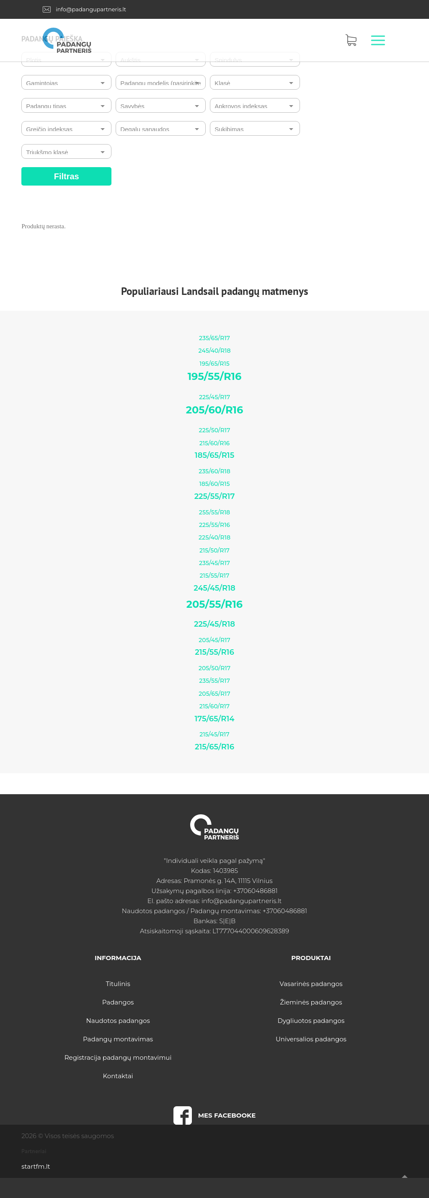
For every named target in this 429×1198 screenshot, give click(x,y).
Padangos (118, 1002)
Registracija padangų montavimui (118, 1057)
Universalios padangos (311, 1039)
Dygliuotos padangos (311, 1021)
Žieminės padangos (311, 1002)
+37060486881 (255, 891)
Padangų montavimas (118, 1039)
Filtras (66, 176)
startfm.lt (35, 1166)
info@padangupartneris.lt (91, 9)
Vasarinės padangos (310, 984)
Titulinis (118, 984)
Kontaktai (118, 1076)
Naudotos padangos (118, 1021)
